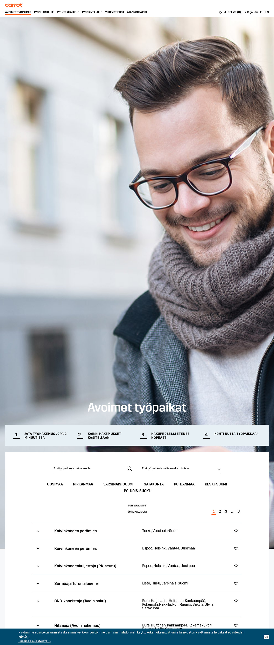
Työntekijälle (66, 12)
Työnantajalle (92, 12)
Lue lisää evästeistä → (35, 641)
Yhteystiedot (114, 12)
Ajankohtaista (137, 12)
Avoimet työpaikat (18, 12)
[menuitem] (18, 12)
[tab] (137, 531)
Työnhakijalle (44, 12)
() (230, 12)
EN (267, 12)
